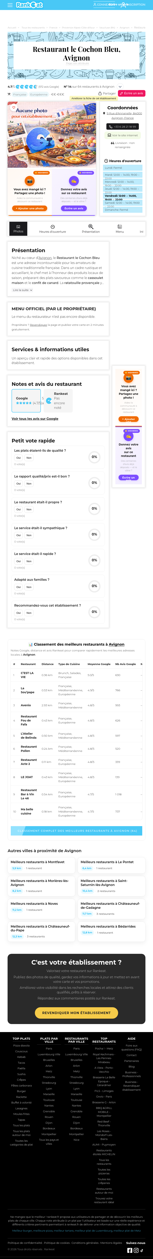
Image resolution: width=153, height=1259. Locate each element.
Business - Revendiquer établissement (132, 1085)
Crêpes (21, 1079)
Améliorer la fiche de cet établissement (94, 98)
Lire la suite (20, 290)
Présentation (91, 229)
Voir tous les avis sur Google (35, 419)
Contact (132, 1055)
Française (19, 94)
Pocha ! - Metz (104, 1048)
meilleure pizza (43, 1230)
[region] (76, 740)
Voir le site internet (122, 134)
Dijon (49, 1122)
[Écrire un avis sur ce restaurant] (74, 192)
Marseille (49, 1094)
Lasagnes (21, 1108)
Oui (18, 457)
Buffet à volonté (21, 1102)
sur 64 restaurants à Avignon (89, 86)
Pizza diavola (21, 1045)
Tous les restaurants (33, 27)
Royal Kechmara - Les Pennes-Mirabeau (104, 1058)
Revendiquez (38, 324)
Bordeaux (49, 1128)
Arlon (49, 1065)
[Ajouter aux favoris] (14, 107)
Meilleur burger (22, 1230)
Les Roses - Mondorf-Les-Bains (104, 1135)
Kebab (21, 1056)
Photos (18, 229)
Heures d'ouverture (52, 229)
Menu (120, 229)
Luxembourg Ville (49, 1054)
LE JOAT (27, 777)
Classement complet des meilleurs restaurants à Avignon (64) (77, 830)
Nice (76, 1139)
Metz (49, 1071)
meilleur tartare (64, 1230)
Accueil (12, 27)
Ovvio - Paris (104, 1096)
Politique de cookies (57, 1242)
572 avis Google (48, 86)
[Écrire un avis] (118, 4)
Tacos (21, 1062)
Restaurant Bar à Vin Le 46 (29, 794)
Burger (21, 1091)
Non (28, 457)
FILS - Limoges (104, 1090)
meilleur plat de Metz (127, 1230)
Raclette (21, 1096)
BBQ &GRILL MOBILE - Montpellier (104, 1111)
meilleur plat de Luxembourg (93, 1230)
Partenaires (131, 1060)
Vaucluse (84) (107, 27)
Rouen (49, 1117)
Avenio (26, 705)
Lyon (49, 1088)
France (53, 27)
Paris (49, 1048)
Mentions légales (111, 1242)
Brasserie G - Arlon (104, 1102)
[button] (30, 192)
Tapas (21, 1119)
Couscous (21, 1051)
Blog (131, 1066)
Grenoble (49, 1111)
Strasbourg (49, 1082)
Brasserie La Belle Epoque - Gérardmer (104, 1081)
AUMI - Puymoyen (104, 1144)
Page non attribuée (77, 63)
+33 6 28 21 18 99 (122, 126)
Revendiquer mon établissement (76, 1013)
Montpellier (49, 1134)
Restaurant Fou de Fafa (29, 720)
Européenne (38, 94)
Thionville (49, 1077)
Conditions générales (85, 1242)
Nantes (49, 1105)
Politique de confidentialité (25, 1242)
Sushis (21, 1074)
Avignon (124, 27)
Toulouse (49, 1099)
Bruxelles (49, 1059)
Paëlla (21, 1068)
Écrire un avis (131, 93)
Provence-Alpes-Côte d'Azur (78, 27)
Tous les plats (21, 1125)
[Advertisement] (128, 302)
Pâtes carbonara (21, 1085)
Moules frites (21, 1114)
